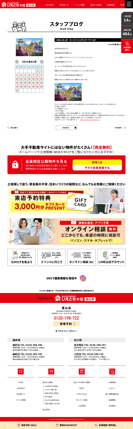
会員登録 (112, 382)
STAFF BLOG (82, 394)
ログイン (112, 388)
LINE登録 (81, 405)
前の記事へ (14, 128)
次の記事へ (118, 128)
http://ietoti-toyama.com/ (90, 120)
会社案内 (120, 5)
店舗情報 (107, 5)
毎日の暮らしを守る (52, 403)
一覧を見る (65, 128)
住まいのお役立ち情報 (81, 382)
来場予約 (67, 324)
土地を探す (48, 5)
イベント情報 (77, 5)
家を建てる (62, 5)
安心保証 (48, 396)
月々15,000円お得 (52, 400)
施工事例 (46, 409)
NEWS (81, 388)
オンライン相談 (81, 400)
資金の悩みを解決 (52, 393)
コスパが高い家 (51, 389)
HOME (20, 382)
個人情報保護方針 (112, 394)
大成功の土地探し (52, 386)
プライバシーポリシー (67, 331)
